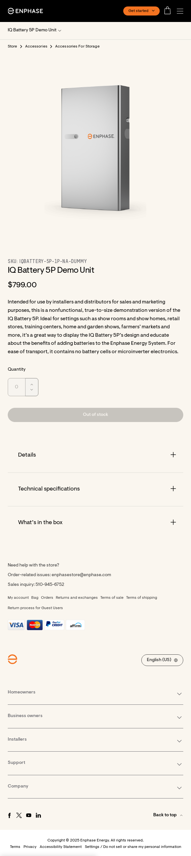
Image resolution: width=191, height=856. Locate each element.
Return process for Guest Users (35, 608)
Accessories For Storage (77, 46)
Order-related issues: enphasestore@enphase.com (59, 575)
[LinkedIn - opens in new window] (38, 815)
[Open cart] (169, 11)
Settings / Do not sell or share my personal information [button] (133, 847)
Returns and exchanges (77, 598)
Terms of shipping (141, 598)
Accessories (36, 46)
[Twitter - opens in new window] (19, 815)
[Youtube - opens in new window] (29, 815)
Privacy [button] (30, 847)
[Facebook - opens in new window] (9, 815)
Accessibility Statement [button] (61, 847)
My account (18, 598)
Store (12, 46)
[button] (181, 11)
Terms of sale (112, 598)
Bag (34, 598)
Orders (47, 598)
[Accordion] (95, 455)
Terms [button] (15, 847)
